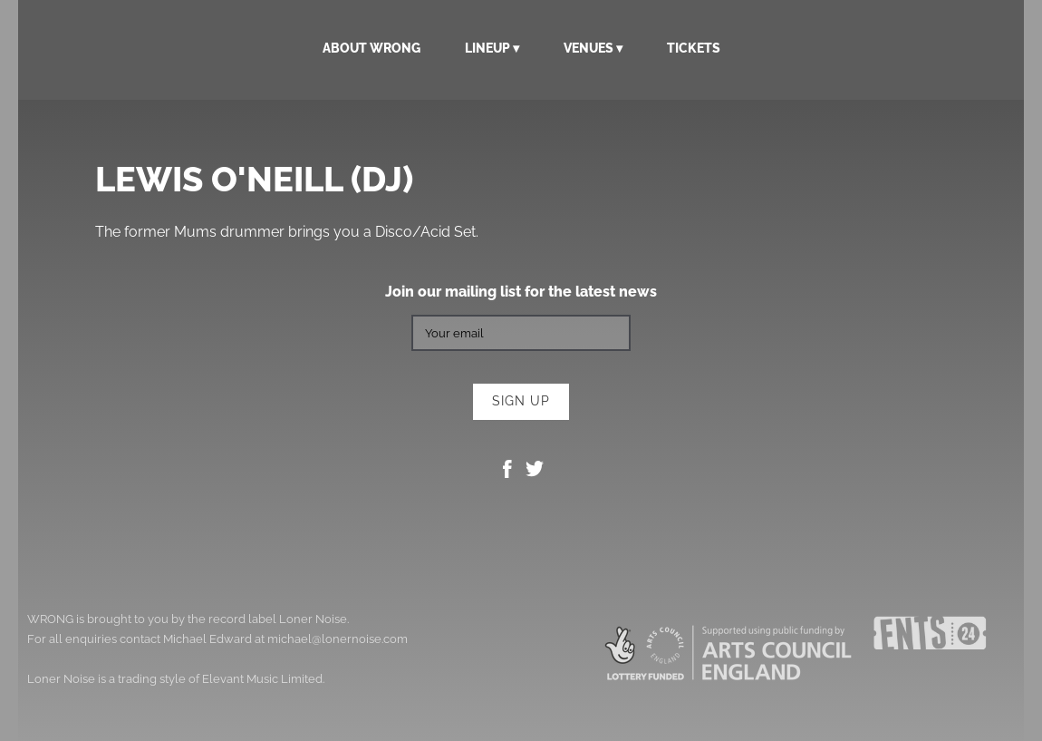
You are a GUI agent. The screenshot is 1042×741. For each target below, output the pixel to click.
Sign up (521, 401)
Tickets (693, 48)
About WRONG (371, 48)
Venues (588, 48)
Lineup (487, 48)
